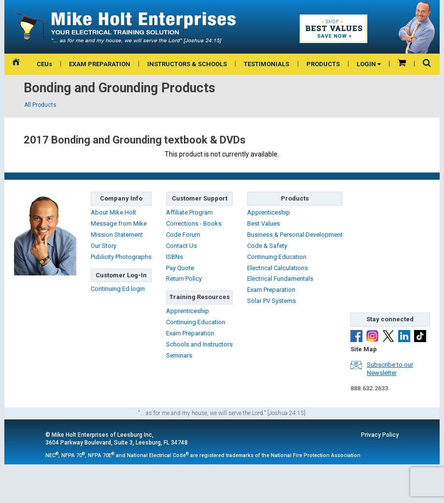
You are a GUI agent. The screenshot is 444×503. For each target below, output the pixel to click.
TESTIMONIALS (266, 64)
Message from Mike (119, 223)
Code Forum (183, 234)
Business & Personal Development (295, 234)
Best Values (263, 223)
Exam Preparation (190, 333)
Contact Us (181, 245)
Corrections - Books (194, 223)
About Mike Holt (113, 212)
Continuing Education (195, 322)
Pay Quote (180, 268)
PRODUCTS (323, 64)
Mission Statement (117, 234)
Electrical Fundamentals (280, 278)
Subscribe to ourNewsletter (390, 368)
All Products (40, 104)
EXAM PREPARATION (99, 64)
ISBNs (174, 256)
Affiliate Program (189, 212)
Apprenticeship (187, 311)
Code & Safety (267, 245)
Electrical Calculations (277, 268)
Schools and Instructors (199, 344)
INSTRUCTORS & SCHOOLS (187, 64)
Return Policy (184, 278)
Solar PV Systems (271, 300)
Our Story (103, 245)
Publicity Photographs (121, 256)
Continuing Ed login (118, 288)
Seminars (179, 355)
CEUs (44, 64)
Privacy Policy (380, 434)
